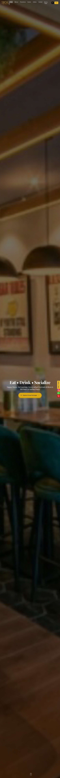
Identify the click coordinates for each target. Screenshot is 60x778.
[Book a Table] (54, 385)
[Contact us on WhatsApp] (54, 393)
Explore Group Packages (30, 395)
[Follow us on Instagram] (54, 390)
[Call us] (54, 395)
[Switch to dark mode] (52, 3)
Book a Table (46, 2)
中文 (56, 2)
